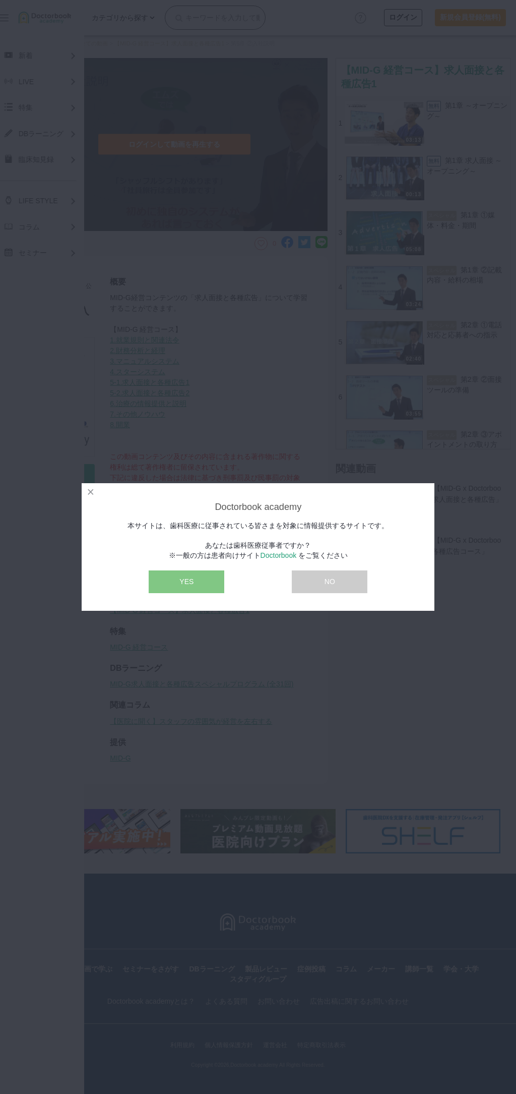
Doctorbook (279, 555)
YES (186, 582)
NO (330, 582)
